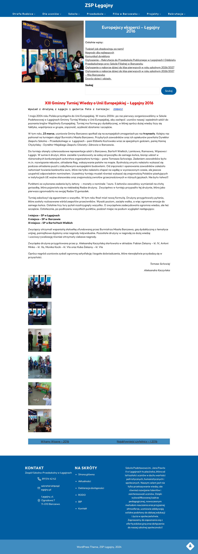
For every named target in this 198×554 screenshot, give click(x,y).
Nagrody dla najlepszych (99, 52)
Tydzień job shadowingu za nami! (104, 48)
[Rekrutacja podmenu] (184, 14)
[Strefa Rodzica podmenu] (34, 14)
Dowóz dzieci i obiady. (98, 78)
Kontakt (82, 508)
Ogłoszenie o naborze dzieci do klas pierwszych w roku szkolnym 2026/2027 (129, 67)
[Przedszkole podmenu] (105, 14)
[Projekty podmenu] (160, 14)
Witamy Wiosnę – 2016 (55, 441)
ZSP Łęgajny (99, 5)
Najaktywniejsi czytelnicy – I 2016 (137, 441)
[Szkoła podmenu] (79, 14)
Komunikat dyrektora (97, 56)
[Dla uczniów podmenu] (60, 14)
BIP (80, 501)
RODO (82, 494)
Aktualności (84, 481)
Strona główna (86, 474)
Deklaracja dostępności (91, 488)
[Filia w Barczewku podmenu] (139, 14)
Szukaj (89, 85)
